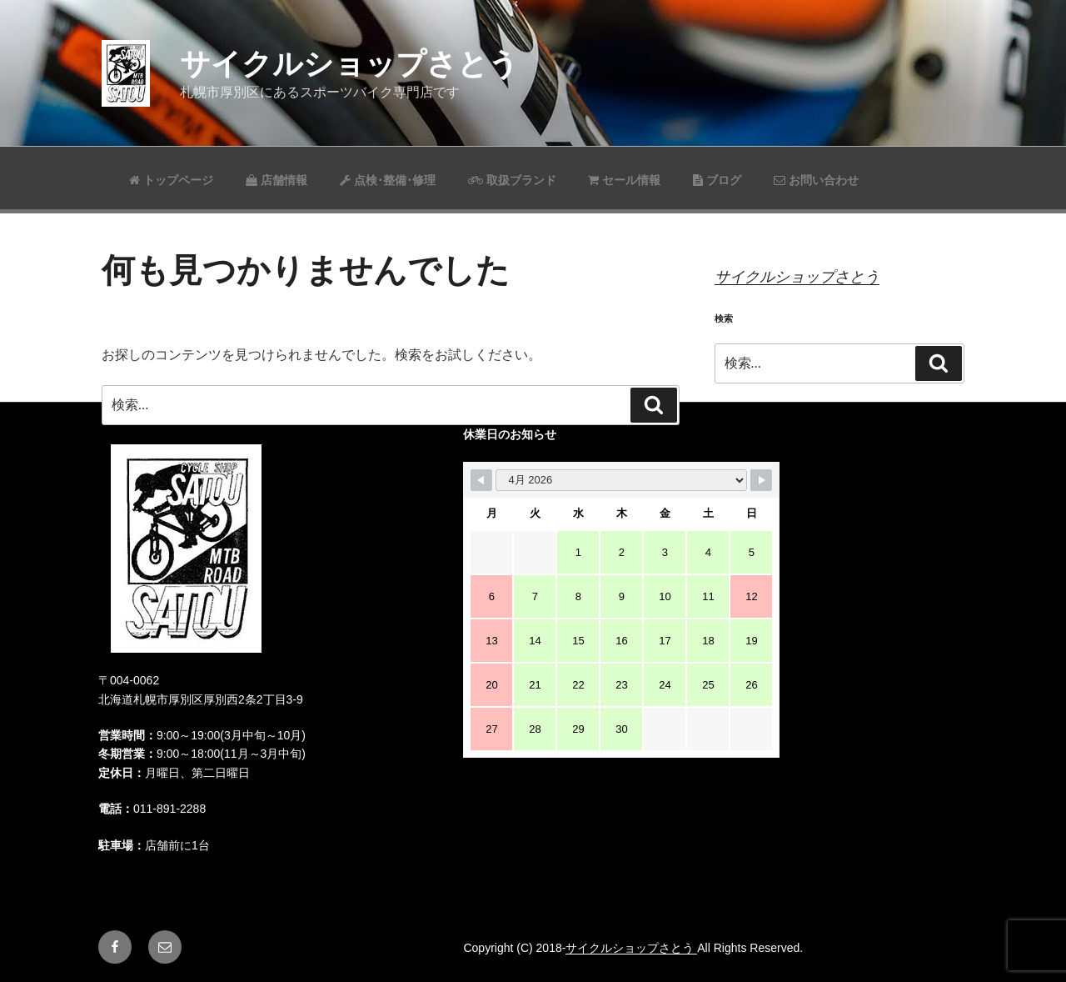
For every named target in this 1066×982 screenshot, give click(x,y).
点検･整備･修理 (388, 180)
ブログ (717, 180)
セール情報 (624, 180)
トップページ (171, 180)
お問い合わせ (816, 180)
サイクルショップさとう (349, 64)
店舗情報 (276, 180)
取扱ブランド (512, 180)
